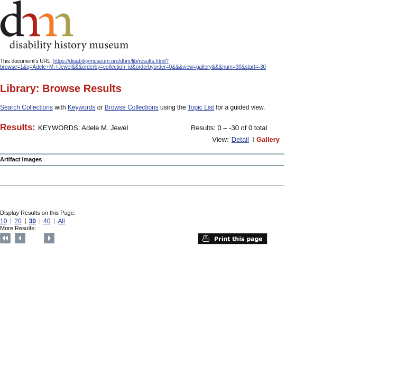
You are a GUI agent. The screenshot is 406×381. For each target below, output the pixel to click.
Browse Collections (132, 107)
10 (3, 221)
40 (46, 221)
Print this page (232, 238)
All (61, 221)
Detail (240, 139)
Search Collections (26, 107)
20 (17, 221)
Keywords (82, 107)
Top (5, 238)
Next (49, 238)
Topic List (201, 107)
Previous (20, 238)
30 (32, 221)
